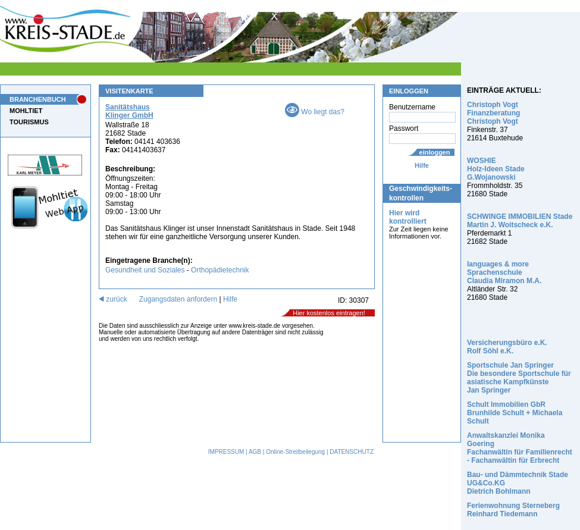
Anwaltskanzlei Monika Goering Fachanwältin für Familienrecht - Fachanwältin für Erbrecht (519, 448)
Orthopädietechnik (220, 270)
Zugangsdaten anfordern (178, 299)
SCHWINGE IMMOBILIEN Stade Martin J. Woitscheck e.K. (519, 220)
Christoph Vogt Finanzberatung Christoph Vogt (493, 113)
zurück (113, 299)
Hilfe (422, 165)
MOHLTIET (26, 110)
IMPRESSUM (226, 452)
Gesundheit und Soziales (144, 270)
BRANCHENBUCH (38, 99)
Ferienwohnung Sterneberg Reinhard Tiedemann (513, 509)
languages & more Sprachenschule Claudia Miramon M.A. (504, 272)
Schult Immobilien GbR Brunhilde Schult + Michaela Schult (514, 412)
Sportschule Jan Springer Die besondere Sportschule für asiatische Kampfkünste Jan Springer (519, 377)
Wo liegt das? (314, 112)
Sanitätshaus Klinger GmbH (129, 111)
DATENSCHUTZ (352, 452)
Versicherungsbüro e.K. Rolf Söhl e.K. (507, 346)
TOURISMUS (29, 122)
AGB (255, 452)
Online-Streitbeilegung (295, 452)
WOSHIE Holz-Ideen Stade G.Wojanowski (496, 168)
